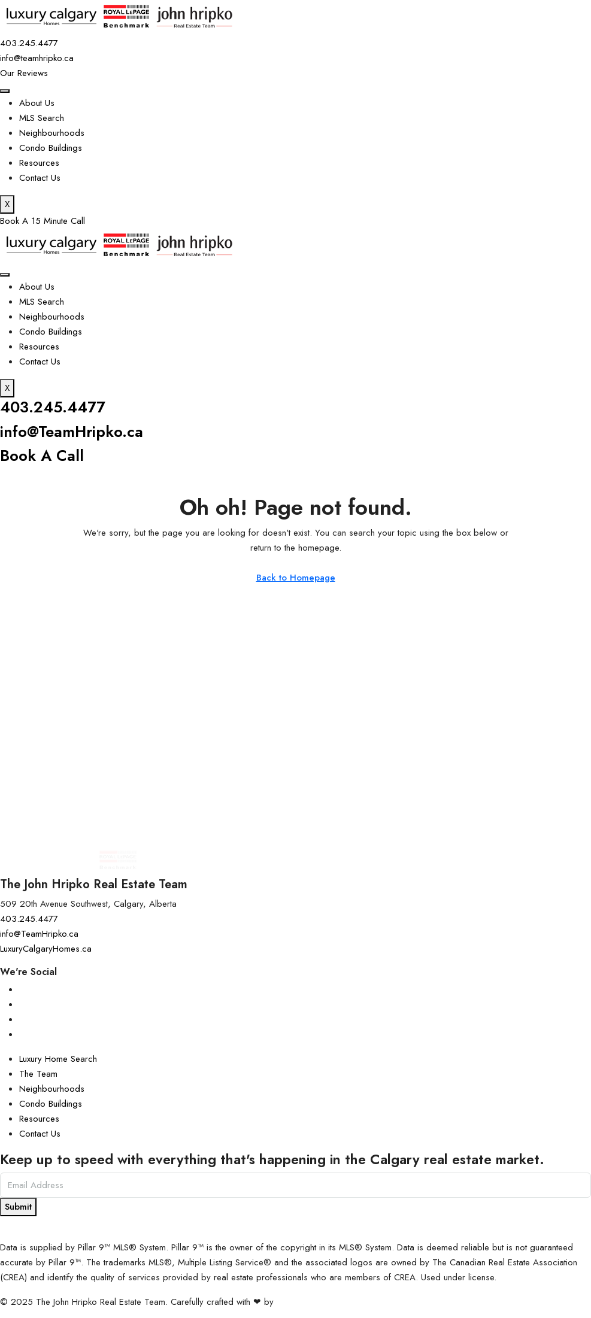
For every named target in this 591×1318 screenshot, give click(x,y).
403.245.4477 (54, 406)
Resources (39, 162)
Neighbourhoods (51, 132)
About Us (36, 103)
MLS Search (41, 117)
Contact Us (39, 177)
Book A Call (43, 454)
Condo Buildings (50, 147)
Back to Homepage (295, 576)
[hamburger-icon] (5, 91)
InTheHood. (299, 1300)
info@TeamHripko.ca (75, 430)
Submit (18, 1205)
